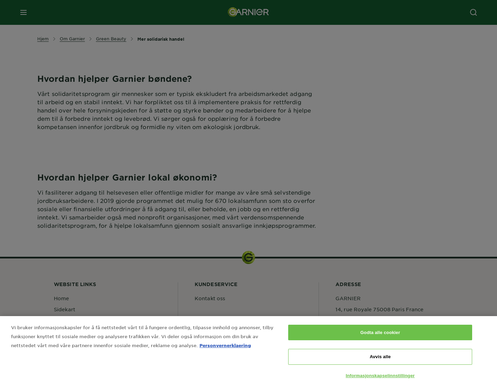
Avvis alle (380, 362)
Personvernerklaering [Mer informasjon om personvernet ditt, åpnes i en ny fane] (225, 351)
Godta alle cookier (380, 338)
